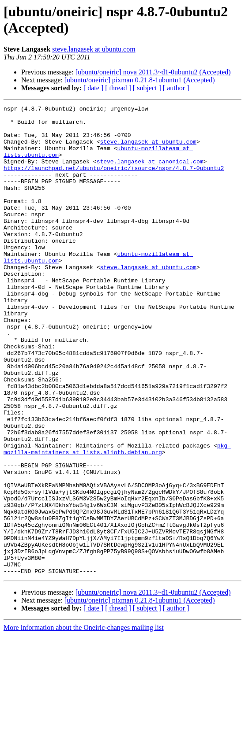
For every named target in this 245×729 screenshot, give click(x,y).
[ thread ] (118, 88)
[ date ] (93, 88)
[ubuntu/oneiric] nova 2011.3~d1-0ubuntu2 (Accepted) (153, 72)
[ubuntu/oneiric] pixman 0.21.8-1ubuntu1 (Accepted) (139, 80)
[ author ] (176, 88)
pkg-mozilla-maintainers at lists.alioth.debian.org (117, 518)
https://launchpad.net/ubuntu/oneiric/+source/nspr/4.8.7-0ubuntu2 (114, 181)
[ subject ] (147, 88)
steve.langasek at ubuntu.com (93, 49)
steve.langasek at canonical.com (150, 173)
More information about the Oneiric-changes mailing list (84, 721)
